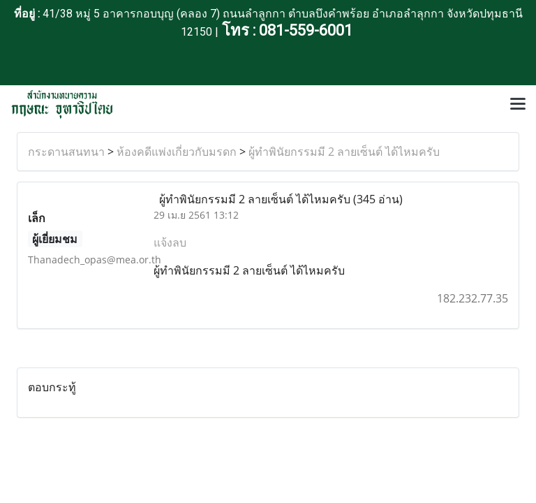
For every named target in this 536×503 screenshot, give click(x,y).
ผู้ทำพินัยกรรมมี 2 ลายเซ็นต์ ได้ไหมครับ (344, 151)
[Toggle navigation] (517, 104)
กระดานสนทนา (66, 151)
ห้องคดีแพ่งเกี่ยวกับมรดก (177, 151)
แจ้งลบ (170, 242)
